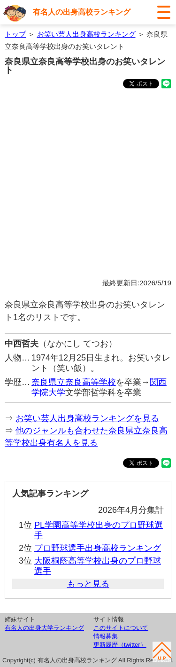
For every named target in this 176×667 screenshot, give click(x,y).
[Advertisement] (88, 185)
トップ (15, 34)
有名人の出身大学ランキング (44, 627)
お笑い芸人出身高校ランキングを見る (87, 418)
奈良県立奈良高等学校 (73, 382)
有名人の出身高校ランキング (81, 12)
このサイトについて (120, 627)
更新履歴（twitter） (119, 644)
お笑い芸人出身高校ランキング (86, 34)
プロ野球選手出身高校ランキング (97, 548)
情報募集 (105, 636)
